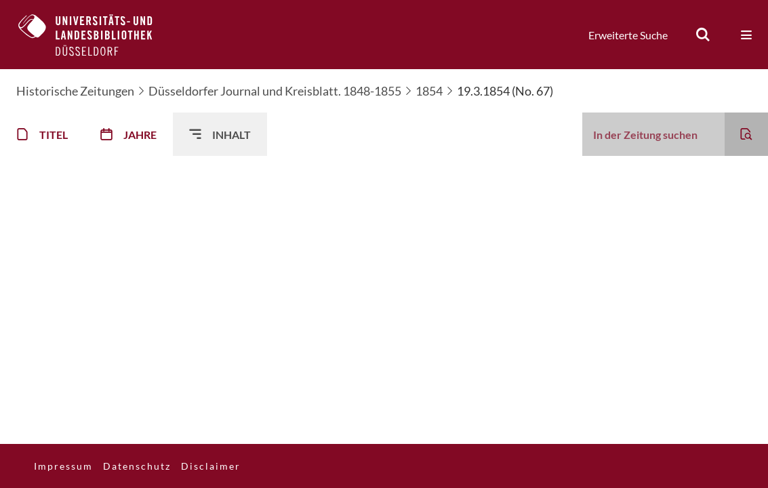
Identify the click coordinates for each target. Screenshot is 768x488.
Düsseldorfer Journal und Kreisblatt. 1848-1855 (274, 90)
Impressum (63, 466)
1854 (429, 90)
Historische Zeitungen (75, 90)
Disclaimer (211, 466)
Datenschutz (137, 466)
